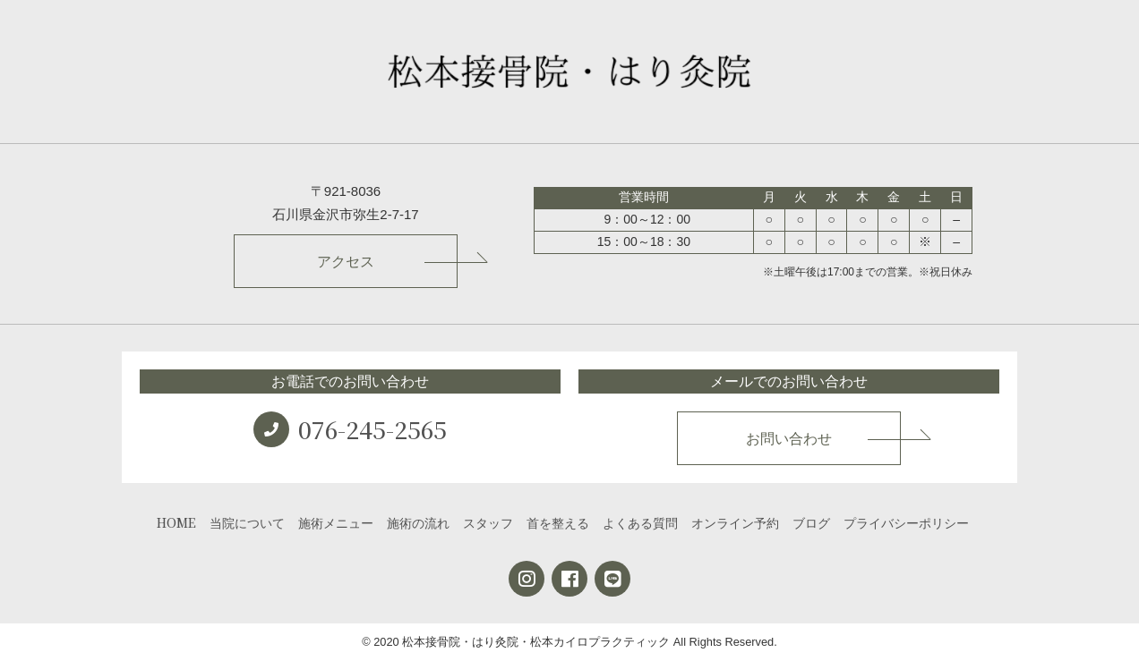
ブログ (811, 522)
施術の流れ (418, 522)
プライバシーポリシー (906, 522)
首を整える (558, 522)
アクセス (345, 261)
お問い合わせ (789, 438)
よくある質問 (640, 522)
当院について (247, 522)
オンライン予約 (735, 522)
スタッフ (488, 522)
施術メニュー (335, 522)
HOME (176, 522)
